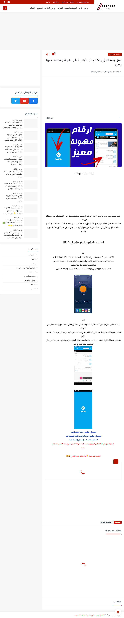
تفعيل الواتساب (30, 280)
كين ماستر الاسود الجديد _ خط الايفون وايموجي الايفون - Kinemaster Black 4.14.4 (12, 125)
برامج (86, 8)
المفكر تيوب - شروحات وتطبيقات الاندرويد (89, 615)
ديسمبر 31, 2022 (17, 205)
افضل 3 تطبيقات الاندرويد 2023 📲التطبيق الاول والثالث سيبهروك (13, 161)
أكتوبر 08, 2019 (17, 144)
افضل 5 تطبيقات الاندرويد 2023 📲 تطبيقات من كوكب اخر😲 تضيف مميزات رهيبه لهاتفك (12, 211)
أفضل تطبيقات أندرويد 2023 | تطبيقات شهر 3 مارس (14, 198)
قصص (40, 8)
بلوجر (80, 8)
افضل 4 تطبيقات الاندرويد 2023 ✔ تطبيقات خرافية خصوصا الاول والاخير (13, 186)
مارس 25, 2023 (17, 181)
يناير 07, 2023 (18, 218)
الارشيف (56, 2)
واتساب (32, 8)
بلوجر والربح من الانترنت (26, 268)
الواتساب (32, 255)
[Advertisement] (62, 32)
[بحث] (5, 8)
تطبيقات (32, 272)
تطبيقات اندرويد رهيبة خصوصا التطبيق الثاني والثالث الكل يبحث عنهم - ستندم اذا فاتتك (13, 138)
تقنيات (60, 8)
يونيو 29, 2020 (18, 132)
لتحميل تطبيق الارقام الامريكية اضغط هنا (83, 436)
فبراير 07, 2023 (17, 169)
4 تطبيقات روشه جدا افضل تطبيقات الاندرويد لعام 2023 (12, 174)
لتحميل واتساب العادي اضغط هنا (83, 440)
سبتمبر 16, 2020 (17, 120)
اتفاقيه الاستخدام (67, 2)
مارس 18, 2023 (17, 157)
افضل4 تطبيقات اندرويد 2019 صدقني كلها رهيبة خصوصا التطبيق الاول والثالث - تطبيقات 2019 (13, 150)
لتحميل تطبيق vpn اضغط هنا (83, 432)
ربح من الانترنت (50, 8)
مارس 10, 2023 (17, 193)
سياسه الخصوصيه (83, 2)
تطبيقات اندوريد (71, 8)
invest (48, 2)
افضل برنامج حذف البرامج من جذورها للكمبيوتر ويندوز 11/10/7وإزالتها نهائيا (12, 235)
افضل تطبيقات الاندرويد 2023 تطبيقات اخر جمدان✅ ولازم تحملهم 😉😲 (12, 222)
